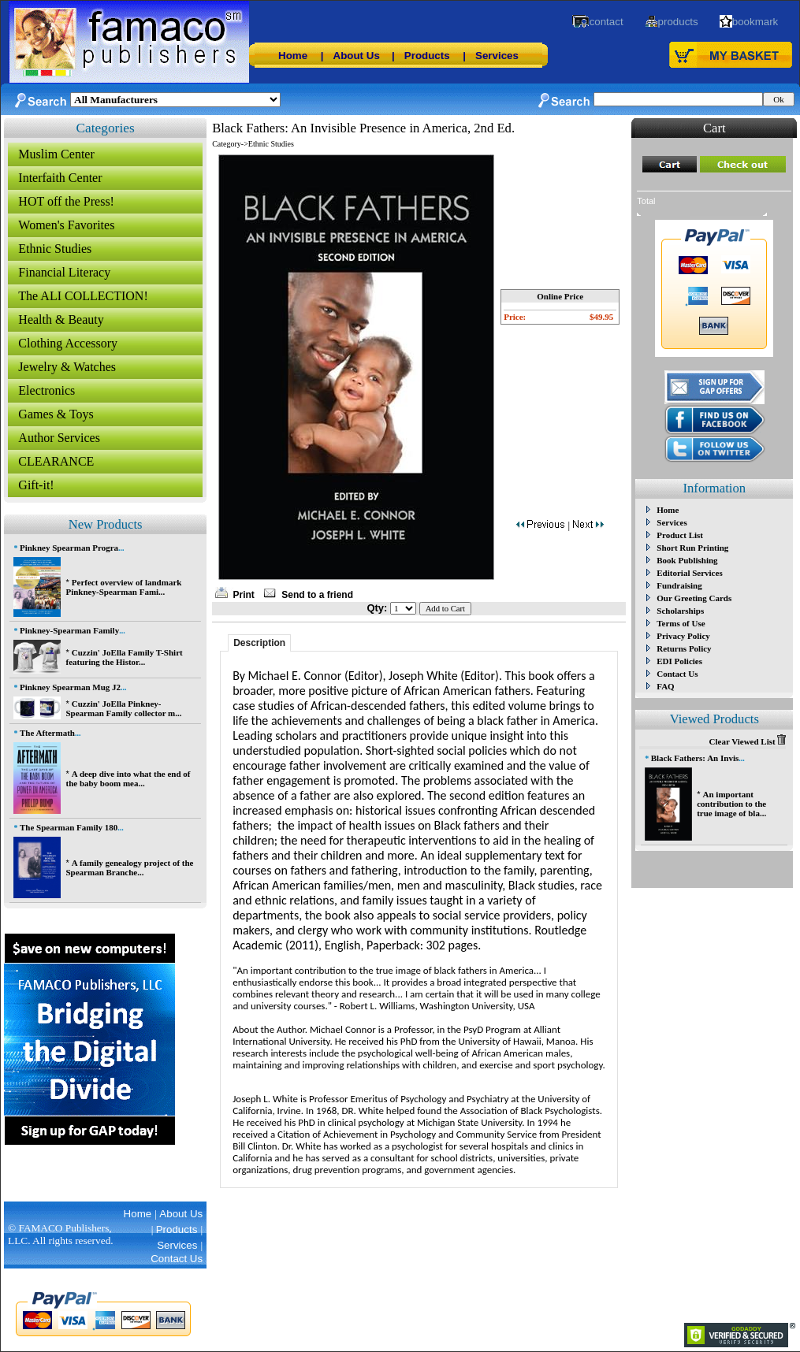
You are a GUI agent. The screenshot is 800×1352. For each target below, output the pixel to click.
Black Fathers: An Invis (695, 758)
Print (244, 594)
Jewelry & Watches (67, 366)
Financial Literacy (64, 272)
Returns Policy (684, 648)
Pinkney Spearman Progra (69, 547)
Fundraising (679, 585)
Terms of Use (681, 623)
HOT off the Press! (66, 201)
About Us (356, 55)
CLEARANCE (56, 461)
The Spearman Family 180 (68, 827)
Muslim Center (56, 154)
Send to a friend (317, 594)
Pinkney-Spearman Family (69, 630)
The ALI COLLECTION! (82, 296)
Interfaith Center (60, 177)
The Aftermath (47, 732)
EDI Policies (679, 661)
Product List (680, 535)
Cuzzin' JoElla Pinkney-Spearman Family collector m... (123, 708)
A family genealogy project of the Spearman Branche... (129, 867)
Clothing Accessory (67, 343)
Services (497, 55)
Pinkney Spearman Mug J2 (70, 687)
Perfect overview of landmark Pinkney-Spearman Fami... (123, 587)
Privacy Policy (683, 636)
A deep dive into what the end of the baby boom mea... (127, 778)
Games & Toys (55, 414)
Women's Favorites (66, 225)
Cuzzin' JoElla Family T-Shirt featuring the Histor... (123, 657)
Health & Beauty (60, 319)
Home (292, 55)
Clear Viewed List (748, 741)
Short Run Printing (692, 547)
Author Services (59, 437)
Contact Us (677, 673)
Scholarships (680, 610)
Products (427, 55)
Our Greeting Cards (694, 598)
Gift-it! (36, 485)
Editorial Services (689, 573)
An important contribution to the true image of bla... (731, 803)
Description (259, 642)
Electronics (46, 390)
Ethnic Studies (54, 248)
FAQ (665, 686)
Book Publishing (687, 560)
